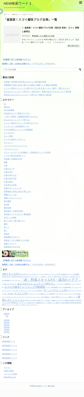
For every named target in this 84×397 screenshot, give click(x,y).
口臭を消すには (10, 175)
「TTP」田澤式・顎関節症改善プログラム (21, 117)
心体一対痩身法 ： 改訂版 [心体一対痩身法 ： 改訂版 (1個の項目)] (48, 297)
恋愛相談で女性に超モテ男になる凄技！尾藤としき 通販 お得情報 (30, 85)
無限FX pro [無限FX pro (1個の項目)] (73, 300)
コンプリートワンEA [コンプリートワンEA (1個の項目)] (12, 290)
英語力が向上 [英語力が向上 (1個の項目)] (31, 302)
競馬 (5, 224)
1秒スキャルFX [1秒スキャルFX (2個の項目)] (10, 273)
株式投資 (7, 208)
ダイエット (8, 143)
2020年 (7, 327)
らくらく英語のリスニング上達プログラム (21, 123)
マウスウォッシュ (11, 149)
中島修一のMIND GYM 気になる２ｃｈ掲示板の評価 (25, 82)
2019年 (7, 330)
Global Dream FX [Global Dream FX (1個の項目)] (6, 276)
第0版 (53, 386)
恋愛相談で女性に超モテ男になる (17, 191)
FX (5, 104)
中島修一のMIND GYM (13, 159)
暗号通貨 (7, 201)
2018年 (7, 332)
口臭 (5, 165)
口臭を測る (8, 182)
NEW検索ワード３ (9, 350)
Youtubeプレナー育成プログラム (17, 113)
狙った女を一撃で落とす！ (14, 221)
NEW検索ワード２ (9, 346)
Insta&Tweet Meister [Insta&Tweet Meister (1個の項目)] (17, 276)
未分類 (6, 204)
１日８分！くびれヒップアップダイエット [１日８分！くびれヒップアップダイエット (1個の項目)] (26, 304)
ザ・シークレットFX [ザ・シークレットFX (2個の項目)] (55, 290)
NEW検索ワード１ (18, 3)
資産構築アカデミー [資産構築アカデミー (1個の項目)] (41, 302)
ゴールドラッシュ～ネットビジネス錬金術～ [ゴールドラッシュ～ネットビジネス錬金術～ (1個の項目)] (30, 290)
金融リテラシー (10, 244)
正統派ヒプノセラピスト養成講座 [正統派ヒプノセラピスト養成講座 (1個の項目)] (60, 300)
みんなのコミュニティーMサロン (17, 120)
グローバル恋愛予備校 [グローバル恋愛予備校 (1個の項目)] (64, 287)
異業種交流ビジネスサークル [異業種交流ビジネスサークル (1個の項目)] (19, 302)
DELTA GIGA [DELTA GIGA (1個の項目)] (23, 274)
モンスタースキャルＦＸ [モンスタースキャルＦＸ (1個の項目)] (18, 297)
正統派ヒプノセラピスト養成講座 (17, 214)
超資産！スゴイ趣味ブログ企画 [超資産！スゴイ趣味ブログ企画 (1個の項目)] (56, 302)
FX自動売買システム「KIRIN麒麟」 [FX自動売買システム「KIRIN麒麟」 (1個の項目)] (70, 274)
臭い (5, 231)
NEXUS (7, 107)
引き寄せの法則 (10, 185)
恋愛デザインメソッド (13, 188)
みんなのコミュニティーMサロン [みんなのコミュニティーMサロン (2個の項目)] (36, 283)
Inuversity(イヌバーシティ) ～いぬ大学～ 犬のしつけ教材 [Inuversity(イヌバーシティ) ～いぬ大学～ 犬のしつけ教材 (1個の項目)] (40, 276)
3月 (7, 316)
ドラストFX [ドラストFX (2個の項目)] (21, 293)
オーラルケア (9, 133)
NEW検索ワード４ (9, 354)
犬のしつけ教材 (10, 217)
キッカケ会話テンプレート (14, 139)
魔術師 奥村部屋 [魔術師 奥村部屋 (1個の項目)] (69, 302)
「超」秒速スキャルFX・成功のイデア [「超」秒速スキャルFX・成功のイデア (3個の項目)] (49, 279)
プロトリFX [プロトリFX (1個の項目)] (58, 293)
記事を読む (74, 46)
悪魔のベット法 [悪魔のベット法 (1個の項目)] (72, 297)
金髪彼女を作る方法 (12, 247)
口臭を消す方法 (10, 178)
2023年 (7, 320)
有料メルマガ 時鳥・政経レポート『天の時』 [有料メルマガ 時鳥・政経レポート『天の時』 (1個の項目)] (38, 300)
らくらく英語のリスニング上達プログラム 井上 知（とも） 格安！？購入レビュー (37, 88)
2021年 (7, 325)
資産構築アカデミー (12, 237)
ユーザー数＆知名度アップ (14, 156)
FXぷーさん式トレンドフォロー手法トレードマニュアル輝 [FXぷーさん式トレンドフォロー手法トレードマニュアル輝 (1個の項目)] (43, 274)
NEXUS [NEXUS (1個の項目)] (59, 276)
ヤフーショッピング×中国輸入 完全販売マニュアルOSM (27, 152)
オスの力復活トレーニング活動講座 (18, 130)
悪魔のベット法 (10, 195)
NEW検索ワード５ (9, 358)
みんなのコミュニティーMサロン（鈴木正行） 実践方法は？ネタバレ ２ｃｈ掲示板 (37, 92)
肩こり (6, 227)
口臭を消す (8, 172)
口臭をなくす (9, 169)
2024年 (7, 314)
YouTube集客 (9, 110)
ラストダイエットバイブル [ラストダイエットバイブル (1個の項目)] (32, 297)
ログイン (7, 367)
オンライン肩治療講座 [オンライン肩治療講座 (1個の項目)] (51, 287)
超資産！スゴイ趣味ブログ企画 (44, 36)
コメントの (10, 374)
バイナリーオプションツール (15, 146)
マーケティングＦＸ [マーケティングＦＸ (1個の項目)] (67, 293)
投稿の (8, 371)
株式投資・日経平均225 (13, 211)
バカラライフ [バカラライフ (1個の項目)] (32, 293)
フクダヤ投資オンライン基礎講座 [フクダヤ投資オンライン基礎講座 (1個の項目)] (45, 293)
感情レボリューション (13, 198)
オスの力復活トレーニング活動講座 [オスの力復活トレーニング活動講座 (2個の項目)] (24, 287)
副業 (5, 162)
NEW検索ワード (8, 341)
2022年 (7, 323)
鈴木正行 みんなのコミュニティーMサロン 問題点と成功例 (27, 95)
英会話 (6, 234)
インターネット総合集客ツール (16, 126)
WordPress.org (10, 377)
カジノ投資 (8, 136)
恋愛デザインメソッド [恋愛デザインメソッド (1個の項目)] (61, 297)
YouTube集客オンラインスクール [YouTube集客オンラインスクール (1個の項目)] (11, 280)
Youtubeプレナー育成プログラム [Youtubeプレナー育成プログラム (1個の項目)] (71, 276)
